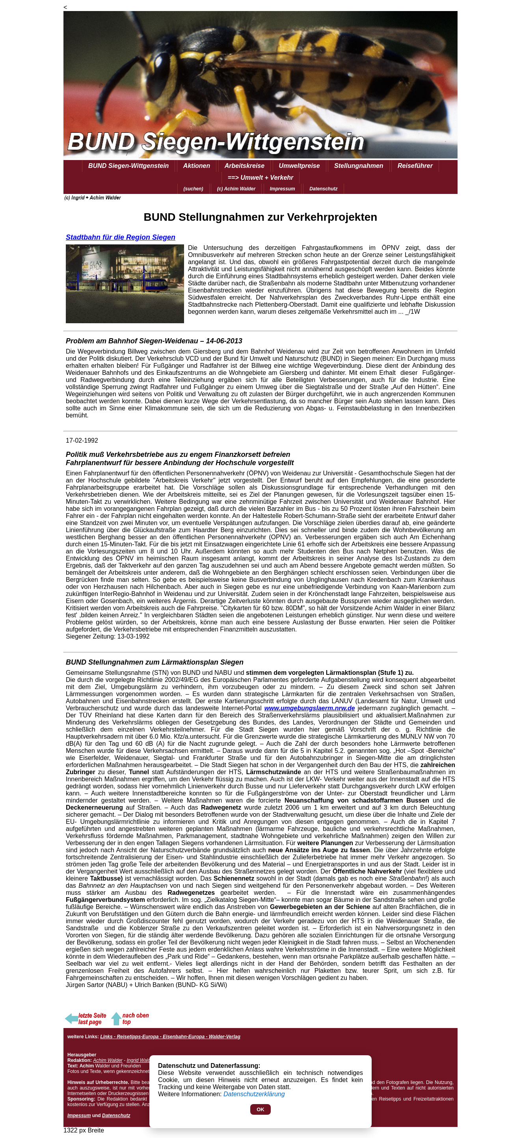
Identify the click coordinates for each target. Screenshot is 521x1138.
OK (260, 1109)
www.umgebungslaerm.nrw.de (309, 708)
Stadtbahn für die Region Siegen (120, 237)
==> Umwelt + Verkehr (261, 177)
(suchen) (193, 189)
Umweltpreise (299, 165)
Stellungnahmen (358, 165)
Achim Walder (107, 1060)
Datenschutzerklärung (254, 1094)
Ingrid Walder (140, 1060)
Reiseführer (415, 165)
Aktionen (196, 165)
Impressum (282, 189)
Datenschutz (323, 189)
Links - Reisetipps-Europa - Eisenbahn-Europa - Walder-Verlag (170, 1036)
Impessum (79, 1115)
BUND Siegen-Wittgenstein (128, 165)
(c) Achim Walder (236, 189)
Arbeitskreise (244, 165)
